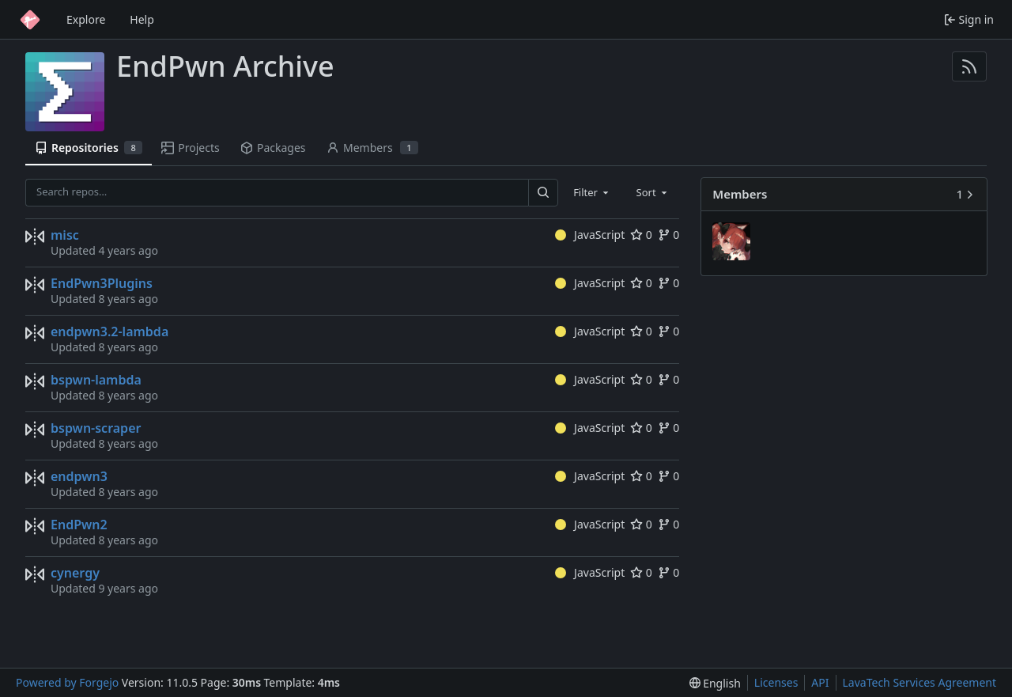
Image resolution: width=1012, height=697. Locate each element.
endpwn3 (79, 476)
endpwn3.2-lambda (109, 331)
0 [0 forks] (669, 234)
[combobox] (592, 192)
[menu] (715, 683)
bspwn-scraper (96, 428)
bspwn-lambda (96, 380)
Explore (85, 19)
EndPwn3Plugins (102, 283)
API (820, 682)
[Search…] (543, 192)
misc (65, 235)
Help (142, 19)
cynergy (75, 573)
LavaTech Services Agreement (919, 682)
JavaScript (590, 234)
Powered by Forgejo (67, 682)
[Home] (30, 20)
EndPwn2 (79, 524)
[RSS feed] (969, 66)
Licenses (776, 682)
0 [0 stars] (641, 234)
